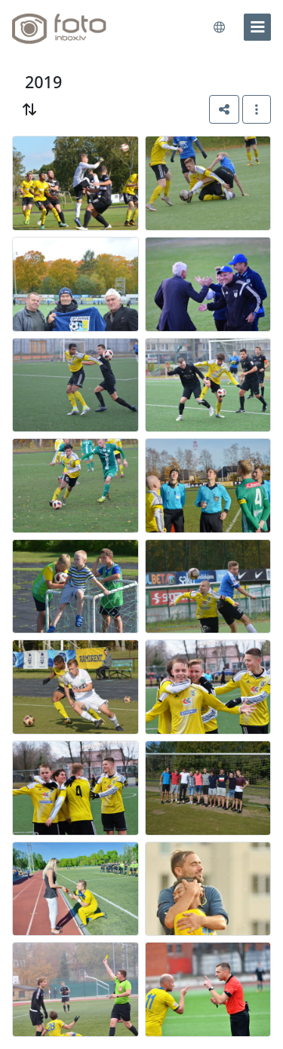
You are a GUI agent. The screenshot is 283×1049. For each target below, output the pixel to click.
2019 (43, 82)
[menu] (257, 27)
